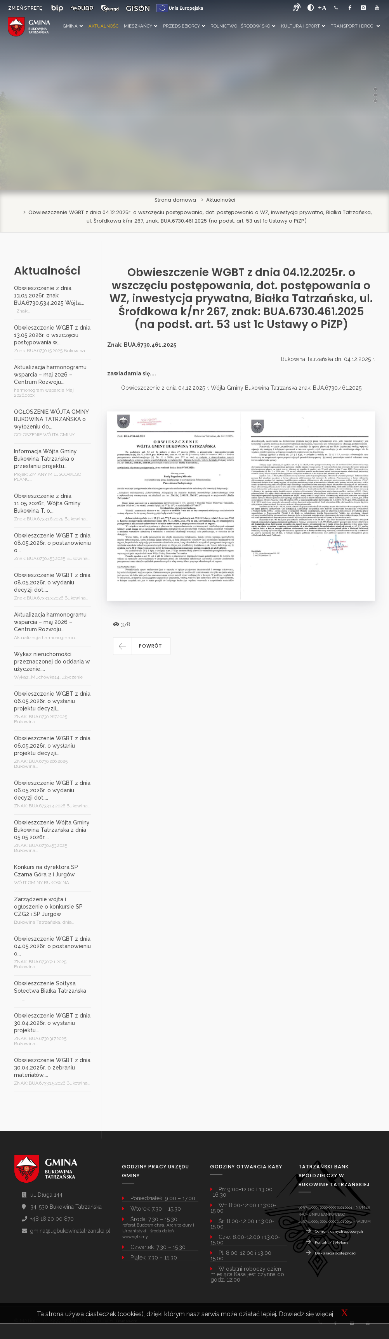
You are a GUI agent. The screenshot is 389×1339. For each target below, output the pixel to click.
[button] (141, 646)
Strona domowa (175, 200)
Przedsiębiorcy (184, 26)
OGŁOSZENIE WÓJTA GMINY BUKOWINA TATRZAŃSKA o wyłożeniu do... (51, 419)
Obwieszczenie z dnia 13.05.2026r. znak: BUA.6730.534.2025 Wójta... (49, 295)
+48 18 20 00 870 (52, 1219)
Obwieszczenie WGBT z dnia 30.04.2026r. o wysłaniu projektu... (52, 1022)
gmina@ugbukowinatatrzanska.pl (70, 1231)
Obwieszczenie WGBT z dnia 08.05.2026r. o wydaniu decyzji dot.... (52, 582)
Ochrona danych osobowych (339, 1231)
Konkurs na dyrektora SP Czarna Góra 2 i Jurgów (46, 871)
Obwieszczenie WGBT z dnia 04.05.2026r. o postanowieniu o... (52, 946)
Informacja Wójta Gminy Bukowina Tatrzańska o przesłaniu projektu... (45, 458)
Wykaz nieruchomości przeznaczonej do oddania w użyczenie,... (52, 661)
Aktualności (104, 26)
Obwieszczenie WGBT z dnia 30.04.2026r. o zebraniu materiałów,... (52, 1067)
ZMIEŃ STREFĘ (25, 8)
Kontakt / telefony (331, 1242)
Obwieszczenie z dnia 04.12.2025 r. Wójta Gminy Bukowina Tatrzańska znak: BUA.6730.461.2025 (241, 388)
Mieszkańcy (140, 26)
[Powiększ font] (322, 7)
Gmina (73, 26)
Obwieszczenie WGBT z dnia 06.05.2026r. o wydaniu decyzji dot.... (52, 790)
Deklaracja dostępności (335, 1253)
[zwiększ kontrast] (310, 7)
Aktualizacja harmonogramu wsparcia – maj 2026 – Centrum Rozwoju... (50, 374)
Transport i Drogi (355, 26)
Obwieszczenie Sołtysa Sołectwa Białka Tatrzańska (50, 987)
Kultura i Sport (303, 26)
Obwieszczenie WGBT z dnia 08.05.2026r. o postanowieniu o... (52, 542)
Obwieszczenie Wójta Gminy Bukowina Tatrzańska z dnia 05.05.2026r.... (52, 829)
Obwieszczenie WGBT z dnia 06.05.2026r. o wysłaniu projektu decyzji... (52, 701)
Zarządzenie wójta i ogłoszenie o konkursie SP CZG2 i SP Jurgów (48, 906)
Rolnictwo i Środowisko (242, 26)
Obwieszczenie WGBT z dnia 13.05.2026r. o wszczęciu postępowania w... (52, 335)
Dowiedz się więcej (306, 1314)
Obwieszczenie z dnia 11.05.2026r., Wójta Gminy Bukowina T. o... (47, 503)
